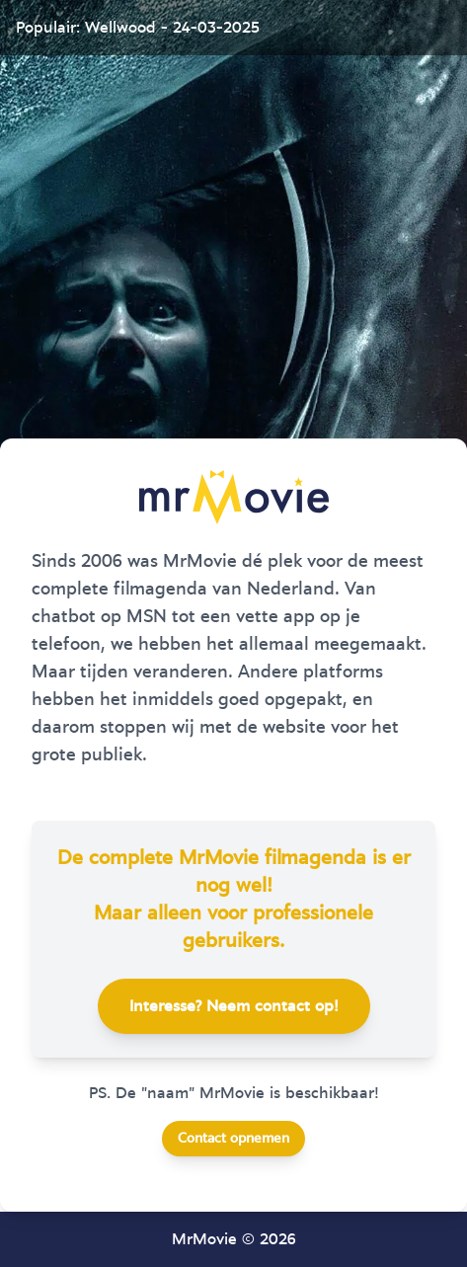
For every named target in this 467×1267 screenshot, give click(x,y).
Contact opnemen (233, 1139)
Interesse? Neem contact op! (234, 1006)
